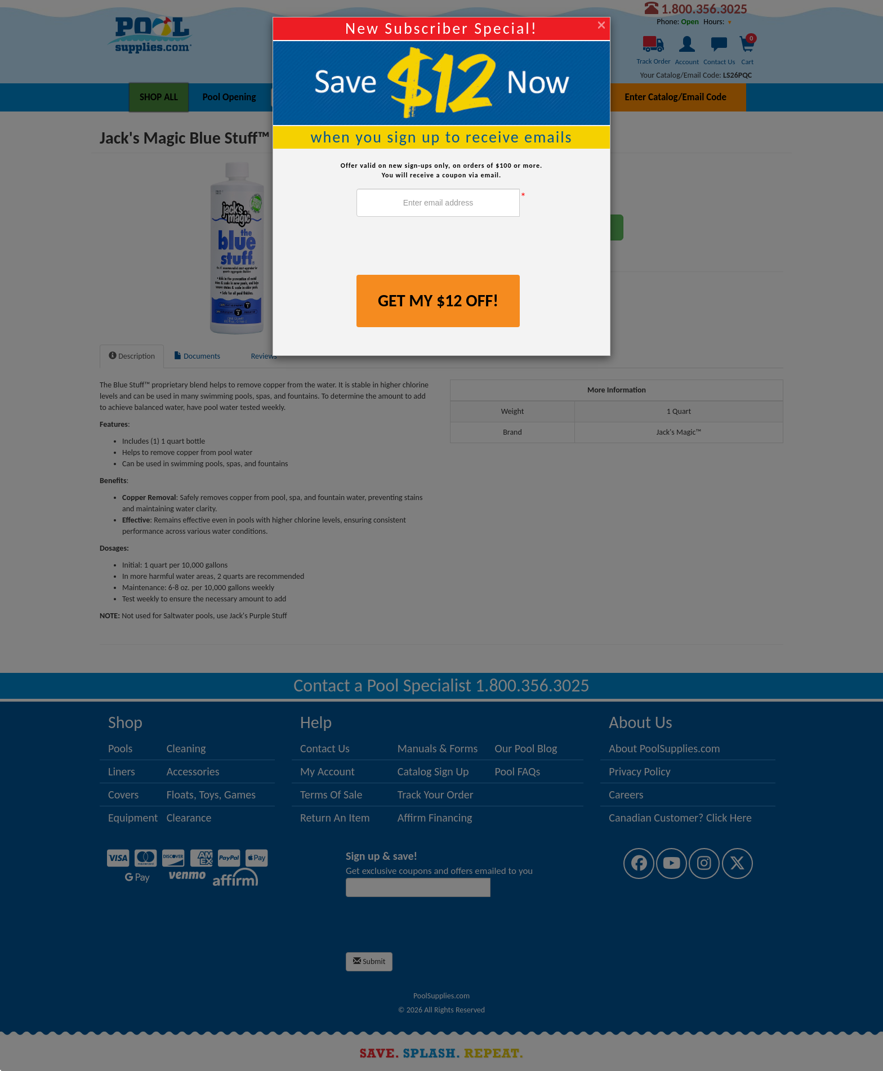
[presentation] (442, 247)
